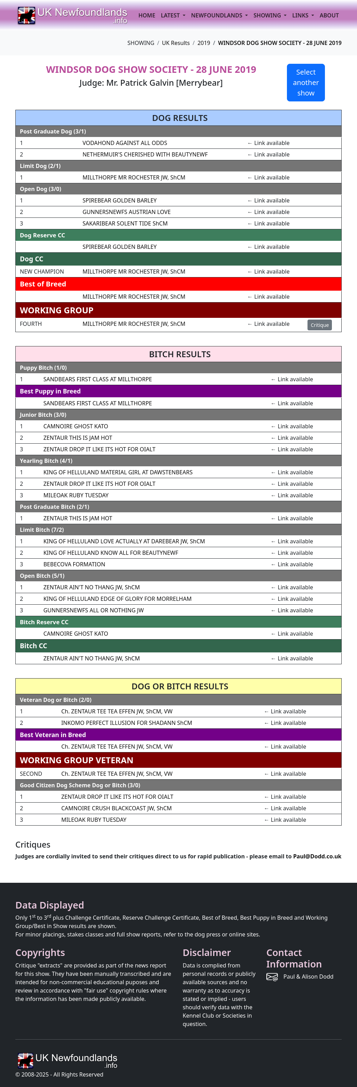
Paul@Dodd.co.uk (317, 856)
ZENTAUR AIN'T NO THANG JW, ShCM (91, 587)
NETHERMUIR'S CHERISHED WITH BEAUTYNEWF (145, 154)
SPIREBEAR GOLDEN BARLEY (120, 200)
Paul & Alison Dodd (308, 976)
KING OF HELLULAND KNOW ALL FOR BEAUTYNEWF (110, 553)
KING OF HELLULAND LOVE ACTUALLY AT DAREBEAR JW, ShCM (124, 541)
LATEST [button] (171, 15)
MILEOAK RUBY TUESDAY (75, 495)
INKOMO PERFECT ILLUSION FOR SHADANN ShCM (126, 723)
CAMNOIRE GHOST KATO (75, 426)
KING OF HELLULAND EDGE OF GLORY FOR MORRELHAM (117, 599)
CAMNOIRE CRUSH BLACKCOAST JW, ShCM (116, 808)
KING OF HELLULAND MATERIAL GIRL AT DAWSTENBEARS (117, 472)
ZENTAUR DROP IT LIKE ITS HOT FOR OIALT (99, 449)
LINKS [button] (301, 15)
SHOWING (267, 15)
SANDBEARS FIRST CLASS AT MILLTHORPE (97, 379)
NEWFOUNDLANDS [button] (217, 15)
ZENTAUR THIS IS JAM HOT (77, 438)
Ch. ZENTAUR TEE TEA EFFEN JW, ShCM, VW (117, 711)
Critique (320, 325)
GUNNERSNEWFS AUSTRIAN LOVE (127, 212)
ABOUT (329, 15)
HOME (146, 15)
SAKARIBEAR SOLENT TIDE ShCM (125, 223)
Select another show (306, 82)
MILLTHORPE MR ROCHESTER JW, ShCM (134, 177)
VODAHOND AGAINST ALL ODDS (125, 143)
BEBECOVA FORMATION (74, 564)
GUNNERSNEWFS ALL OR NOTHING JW (93, 610)
